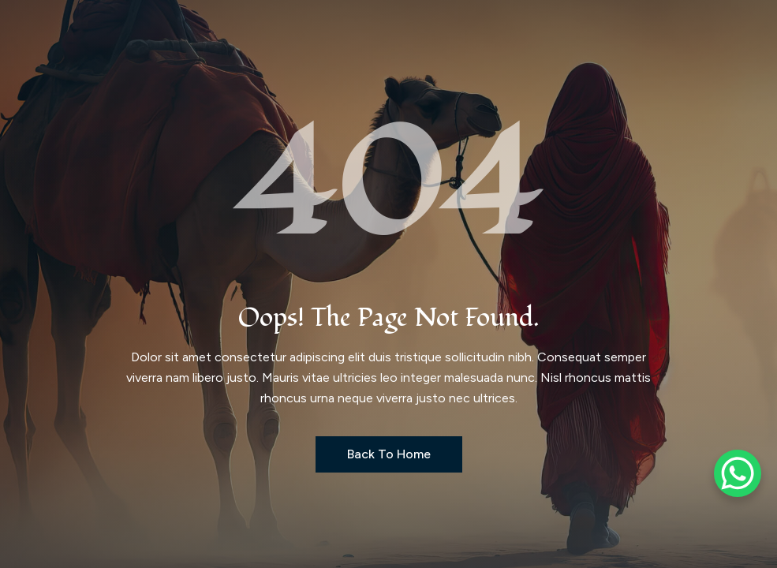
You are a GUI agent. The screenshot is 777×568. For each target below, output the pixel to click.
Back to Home (389, 454)
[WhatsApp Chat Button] (737, 473)
